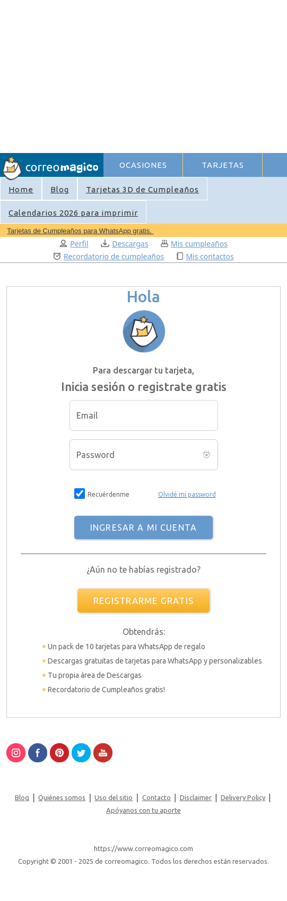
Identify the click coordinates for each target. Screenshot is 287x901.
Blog (59, 189)
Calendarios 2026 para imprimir (73, 212)
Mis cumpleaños (194, 244)
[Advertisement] (195, 75)
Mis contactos (205, 256)
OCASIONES (143, 164)
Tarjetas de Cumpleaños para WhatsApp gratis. (80, 231)
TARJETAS (223, 164)
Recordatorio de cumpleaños (108, 256)
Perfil (73, 244)
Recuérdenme (108, 494)
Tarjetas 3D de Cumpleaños (142, 189)
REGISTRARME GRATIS (143, 601)
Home (20, 189)
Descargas (124, 244)
